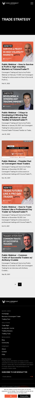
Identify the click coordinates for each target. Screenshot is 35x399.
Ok (11, 396)
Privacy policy (24, 396)
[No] (34, 388)
